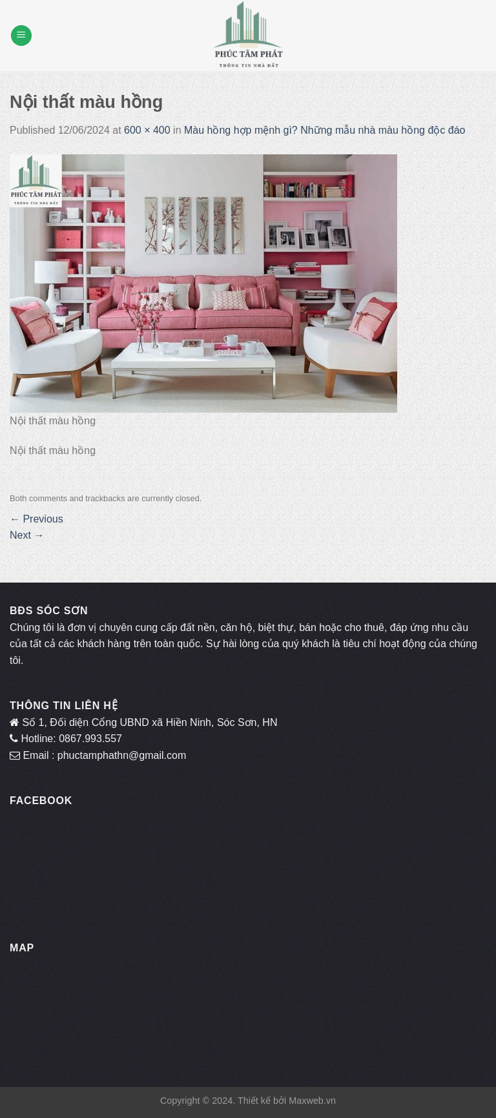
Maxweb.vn (312, 1100)
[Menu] (21, 36)
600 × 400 (147, 130)
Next (27, 535)
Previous (36, 518)
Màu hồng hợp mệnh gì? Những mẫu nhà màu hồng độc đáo (324, 130)
